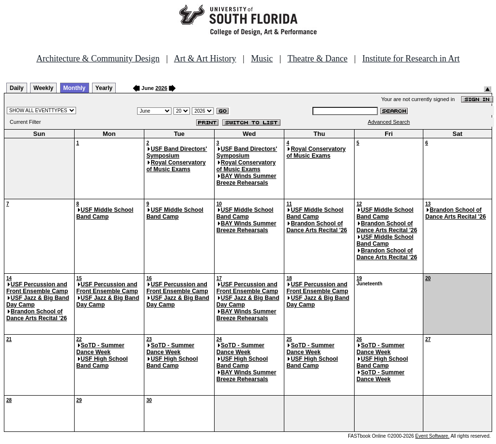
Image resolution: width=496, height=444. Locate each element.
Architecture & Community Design (97, 58)
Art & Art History (205, 58)
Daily (17, 88)
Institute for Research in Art (411, 58)
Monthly (74, 88)
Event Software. (432, 436)
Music (262, 58)
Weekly (43, 88)
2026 (161, 88)
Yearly (103, 88)
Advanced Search (389, 122)
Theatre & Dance (317, 58)
